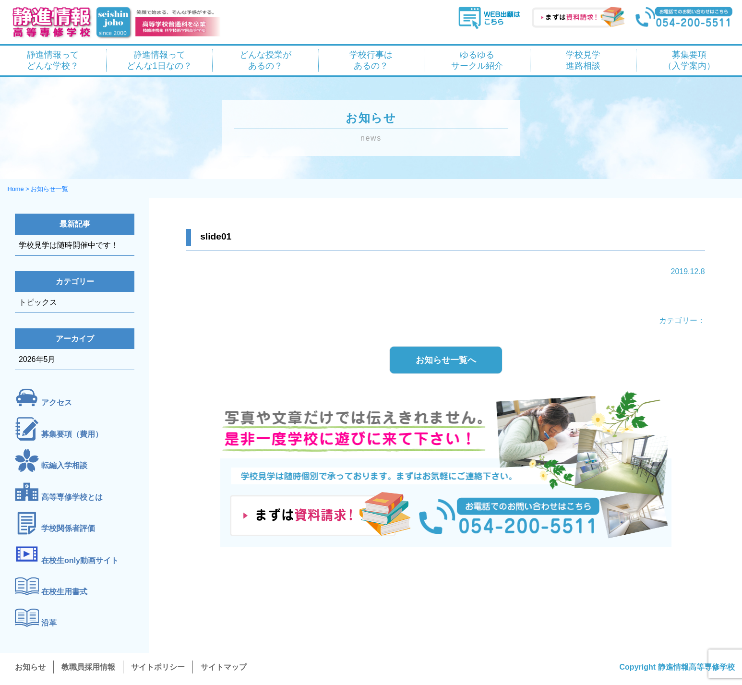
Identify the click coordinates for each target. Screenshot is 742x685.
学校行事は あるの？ (371, 60)
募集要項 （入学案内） (689, 60)
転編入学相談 (64, 466)
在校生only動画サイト (80, 560)
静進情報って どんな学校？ (53, 60)
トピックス (38, 302)
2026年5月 (37, 359)
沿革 (49, 623)
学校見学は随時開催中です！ (69, 245)
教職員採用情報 (88, 667)
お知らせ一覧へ (446, 360)
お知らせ (30, 667)
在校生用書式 (64, 592)
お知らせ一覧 (49, 188)
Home (15, 188)
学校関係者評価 (68, 529)
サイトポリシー (158, 667)
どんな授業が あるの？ (265, 60)
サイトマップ (224, 667)
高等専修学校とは (72, 497)
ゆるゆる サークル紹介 (477, 60)
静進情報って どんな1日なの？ (159, 60)
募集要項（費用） (72, 434)
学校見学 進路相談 (583, 60)
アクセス (56, 403)
